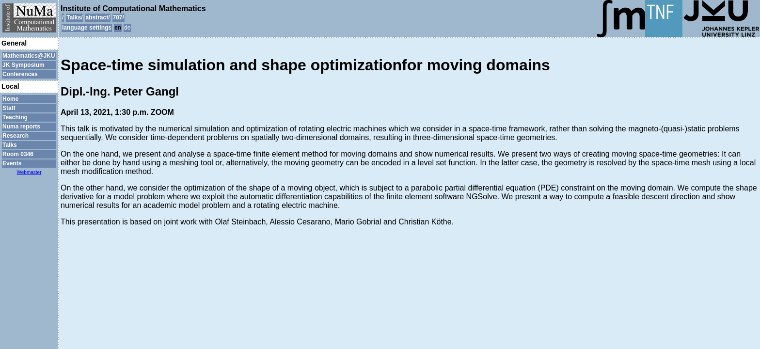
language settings (86, 27)
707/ (118, 17)
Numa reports (21, 126)
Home (10, 98)
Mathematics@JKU (28, 55)
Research (15, 135)
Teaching (15, 117)
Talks (9, 145)
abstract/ (97, 17)
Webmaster (29, 172)
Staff (9, 108)
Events (11, 163)
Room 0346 (17, 154)
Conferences (20, 74)
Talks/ (74, 17)
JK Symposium (23, 65)
